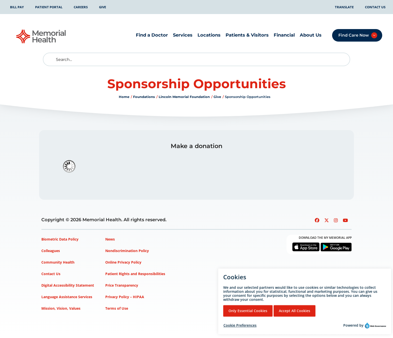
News (110, 239)
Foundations (144, 97)
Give (102, 7)
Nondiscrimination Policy (127, 250)
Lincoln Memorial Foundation (184, 97)
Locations (209, 35)
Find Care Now (353, 35)
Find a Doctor (152, 35)
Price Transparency (121, 285)
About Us (311, 35)
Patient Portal (48, 7)
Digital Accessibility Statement (67, 285)
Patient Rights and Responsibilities (135, 273)
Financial (284, 35)
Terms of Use (116, 308)
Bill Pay (17, 7)
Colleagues (50, 250)
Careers (81, 7)
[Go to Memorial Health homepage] (41, 36)
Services (182, 35)
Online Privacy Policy (123, 262)
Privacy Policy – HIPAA (124, 296)
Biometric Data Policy (59, 239)
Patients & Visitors (247, 35)
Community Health (57, 262)
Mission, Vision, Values (60, 308)
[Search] (196, 59)
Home (124, 97)
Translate (344, 7)
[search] (50, 59)
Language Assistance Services (66, 296)
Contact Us (375, 7)
